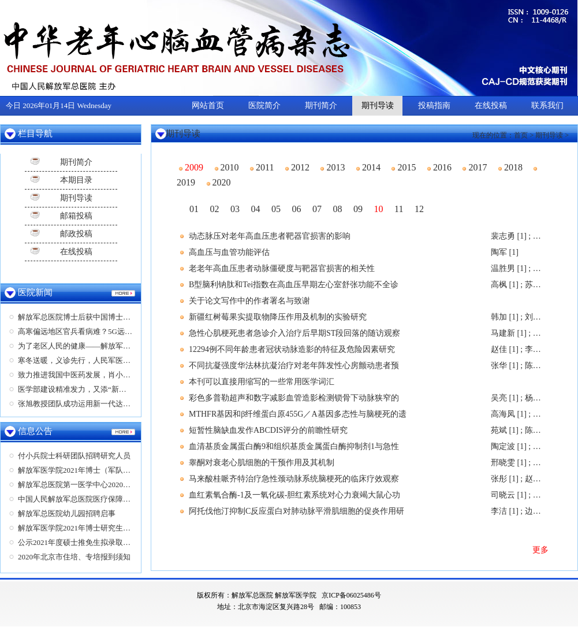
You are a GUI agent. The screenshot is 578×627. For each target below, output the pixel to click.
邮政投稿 (76, 233)
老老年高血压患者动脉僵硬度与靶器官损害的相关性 (282, 268)
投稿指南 (434, 105)
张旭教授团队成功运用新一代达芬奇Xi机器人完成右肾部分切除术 (127, 403)
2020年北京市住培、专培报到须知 (74, 556)
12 (419, 209)
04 (255, 209)
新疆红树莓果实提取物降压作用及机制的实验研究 (278, 317)
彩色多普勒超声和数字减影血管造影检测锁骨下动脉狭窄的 (294, 398)
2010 (227, 167)
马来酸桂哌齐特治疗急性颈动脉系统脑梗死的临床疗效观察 (294, 478)
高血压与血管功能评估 (229, 252)
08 (337, 209)
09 (358, 209)
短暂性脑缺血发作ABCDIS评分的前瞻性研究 (268, 430)
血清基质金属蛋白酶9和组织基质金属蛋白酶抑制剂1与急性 (294, 446)
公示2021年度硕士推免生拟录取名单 (78, 542)
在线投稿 (491, 105)
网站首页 (208, 105)
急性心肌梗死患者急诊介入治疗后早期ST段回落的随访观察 (294, 333)
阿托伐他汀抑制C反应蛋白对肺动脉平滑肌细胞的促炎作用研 (296, 511)
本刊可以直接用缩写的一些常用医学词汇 (261, 381)
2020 (219, 182)
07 (317, 209)
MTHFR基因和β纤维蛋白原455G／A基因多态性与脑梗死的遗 (298, 414)
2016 (439, 167)
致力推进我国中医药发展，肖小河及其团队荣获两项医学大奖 (119, 374)
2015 (403, 167)
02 (214, 209)
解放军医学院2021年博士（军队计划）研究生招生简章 (108, 470)
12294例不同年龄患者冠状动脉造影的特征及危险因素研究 (292, 349)
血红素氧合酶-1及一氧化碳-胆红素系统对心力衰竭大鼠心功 (294, 495)
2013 (332, 167)
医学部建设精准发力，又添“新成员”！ (81, 389)
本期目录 (76, 180)
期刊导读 (377, 105)
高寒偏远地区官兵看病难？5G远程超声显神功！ (97, 331)
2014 (368, 167)
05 (276, 209)
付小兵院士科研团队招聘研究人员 (74, 455)
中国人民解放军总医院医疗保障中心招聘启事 (93, 499)
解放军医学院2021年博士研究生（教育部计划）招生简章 (112, 528)
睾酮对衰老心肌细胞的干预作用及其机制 (261, 462)
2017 (475, 167)
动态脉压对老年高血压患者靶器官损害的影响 (269, 236)
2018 (510, 167)
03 (235, 209)
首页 (521, 135)
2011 (262, 167)
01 (194, 209)
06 (296, 209)
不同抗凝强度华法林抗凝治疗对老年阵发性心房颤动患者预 (294, 365)
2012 (297, 167)
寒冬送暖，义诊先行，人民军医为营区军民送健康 (100, 360)
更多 (540, 550)
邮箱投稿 (76, 216)
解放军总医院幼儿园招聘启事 (66, 513)
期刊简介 (321, 105)
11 (398, 209)
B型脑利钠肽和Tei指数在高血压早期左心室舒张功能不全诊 (293, 284)
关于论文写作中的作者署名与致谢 (249, 300)
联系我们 (547, 105)
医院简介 (264, 105)
